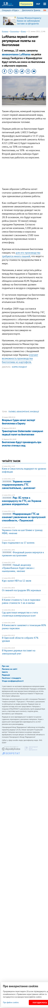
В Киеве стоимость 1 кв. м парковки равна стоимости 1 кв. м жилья (21, 601)
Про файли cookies (11, 1002)
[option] (24, 21)
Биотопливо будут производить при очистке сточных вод (21, 443)
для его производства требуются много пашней (21, 254)
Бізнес (23, 31)
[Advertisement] (24, 173)
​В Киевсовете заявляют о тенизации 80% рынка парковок (24, 627)
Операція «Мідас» (10, 10)
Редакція (6, 675)
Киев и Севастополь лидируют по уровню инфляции (24, 470)
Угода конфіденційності (13, 681)
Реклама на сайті (9, 669)
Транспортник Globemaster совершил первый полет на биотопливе (22, 432)
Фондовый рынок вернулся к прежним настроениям (23, 554)
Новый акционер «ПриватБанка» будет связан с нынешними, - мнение (18, 568)
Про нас (5, 666)
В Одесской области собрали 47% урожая (20, 639)
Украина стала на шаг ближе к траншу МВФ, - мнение (22, 531)
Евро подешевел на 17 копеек (18, 542)
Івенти (5, 672)
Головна (5, 31)
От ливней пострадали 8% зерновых (21, 590)
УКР (38, 4)
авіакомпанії (23, 411)
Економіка (14, 31)
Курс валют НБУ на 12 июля (16, 580)
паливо (12, 411)
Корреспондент (19, 367)
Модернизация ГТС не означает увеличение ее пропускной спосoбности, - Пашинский (23, 517)
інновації (34, 411)
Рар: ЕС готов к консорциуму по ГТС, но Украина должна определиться (21, 501)
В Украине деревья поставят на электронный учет (18, 652)
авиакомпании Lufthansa (16, 54)
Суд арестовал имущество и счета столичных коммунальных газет (20, 614)
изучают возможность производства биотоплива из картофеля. (20, 358)
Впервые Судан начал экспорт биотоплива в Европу (18, 421)
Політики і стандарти (11, 678)
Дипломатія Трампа (31, 10)
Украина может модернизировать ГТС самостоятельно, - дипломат (18, 485)
